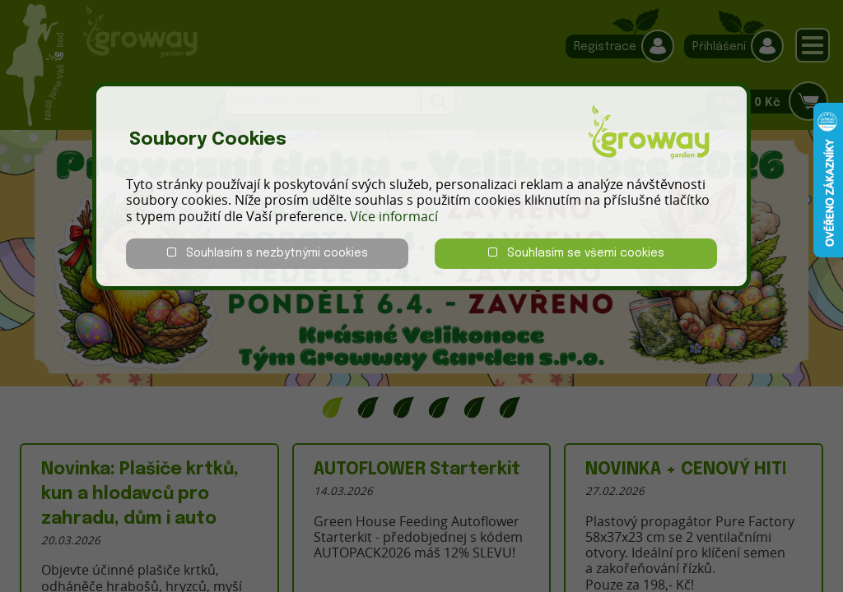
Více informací (394, 216)
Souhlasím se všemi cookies (576, 253)
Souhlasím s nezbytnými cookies (267, 253)
